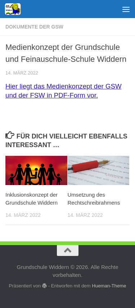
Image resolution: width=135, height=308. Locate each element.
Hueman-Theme (109, 285)
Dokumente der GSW (34, 27)
